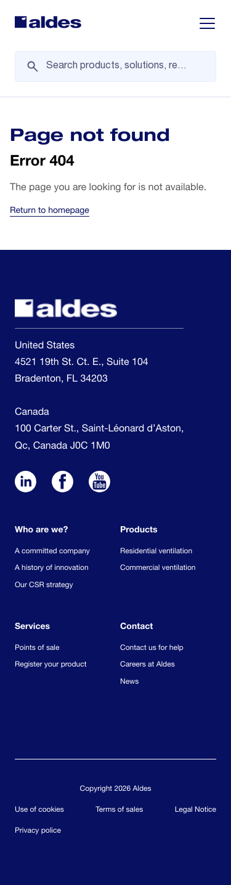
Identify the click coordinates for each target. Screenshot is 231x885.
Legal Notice (195, 810)
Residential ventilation (156, 552)
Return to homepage (49, 211)
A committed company (52, 552)
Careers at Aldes (147, 665)
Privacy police (38, 831)
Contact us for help (152, 648)
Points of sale (37, 648)
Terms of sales (119, 810)
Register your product (50, 665)
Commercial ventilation (157, 568)
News (129, 682)
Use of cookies (39, 810)
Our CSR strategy (44, 586)
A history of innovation (52, 568)
